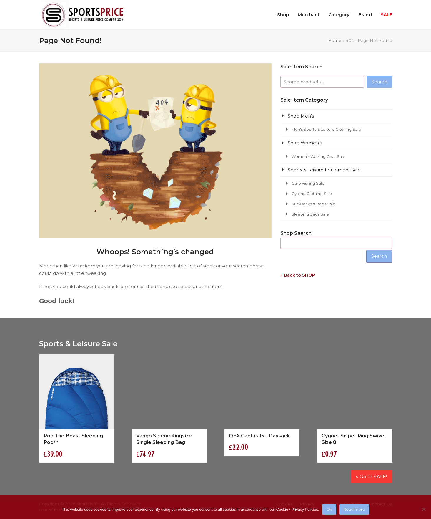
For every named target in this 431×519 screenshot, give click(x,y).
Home (334, 40)
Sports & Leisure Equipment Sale (324, 170)
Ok (329, 509)
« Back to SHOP (297, 275)
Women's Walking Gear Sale (318, 156)
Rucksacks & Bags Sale (313, 203)
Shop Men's (301, 116)
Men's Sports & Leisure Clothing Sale (326, 129)
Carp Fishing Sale (308, 183)
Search (379, 82)
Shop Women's (305, 143)
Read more (354, 509)
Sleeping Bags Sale (310, 214)
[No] (424, 509)
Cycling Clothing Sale (312, 193)
